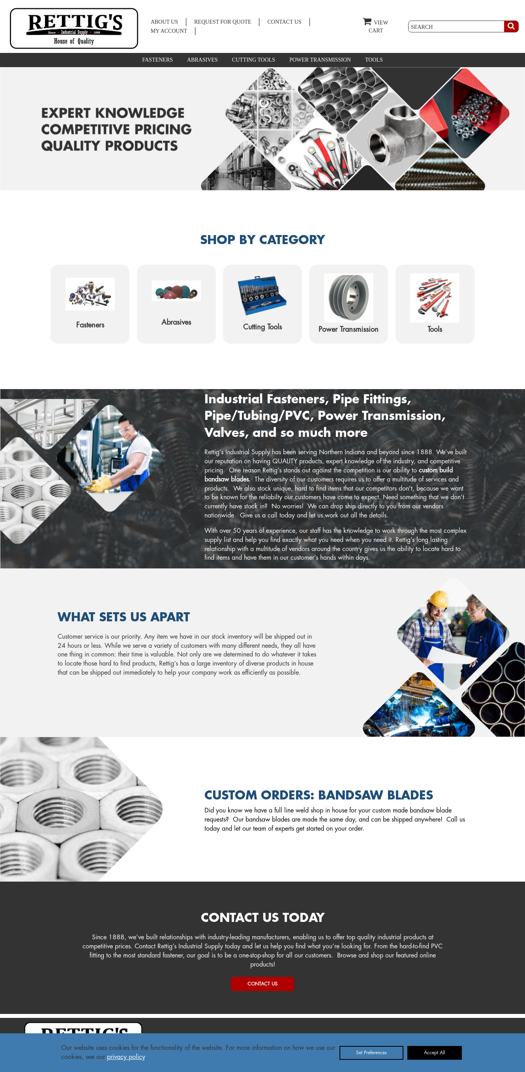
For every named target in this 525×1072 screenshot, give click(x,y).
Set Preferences (371, 1052)
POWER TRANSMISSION (320, 60)
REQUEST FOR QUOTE (222, 22)
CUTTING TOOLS (254, 60)
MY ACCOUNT (169, 31)
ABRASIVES (202, 60)
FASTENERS (157, 60)
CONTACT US (284, 22)
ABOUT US (164, 22)
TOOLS (374, 60)
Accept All (434, 1052)
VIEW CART (375, 25)
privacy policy (126, 1057)
